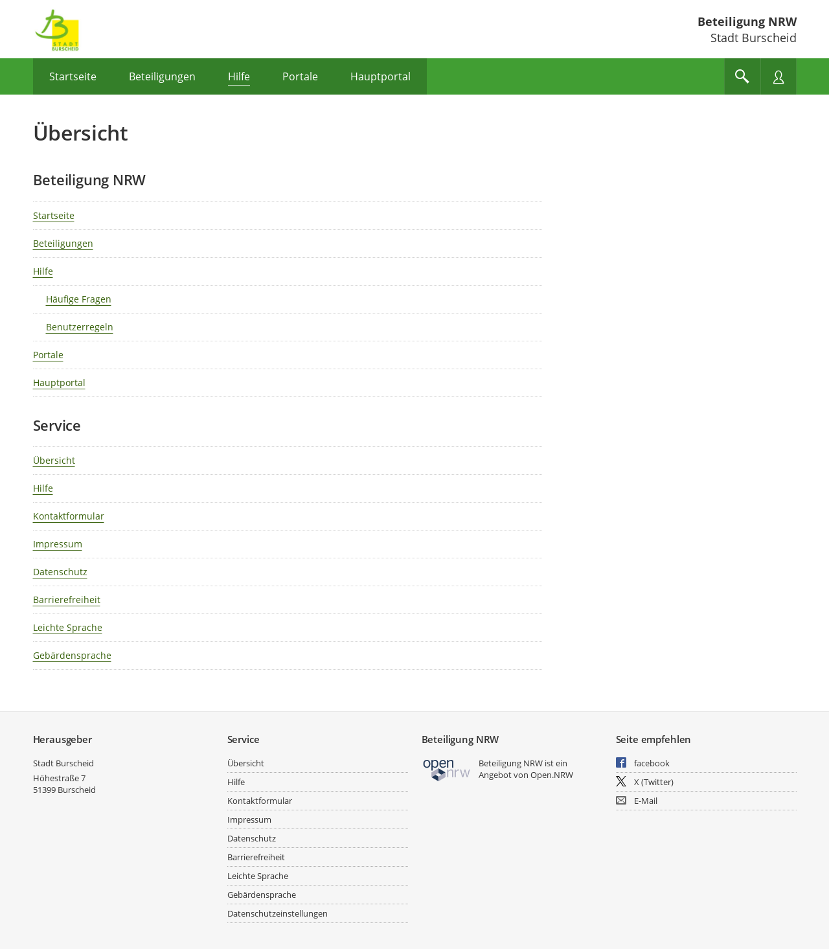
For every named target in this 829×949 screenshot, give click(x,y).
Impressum (57, 544)
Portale (48, 355)
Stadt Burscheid (63, 763)
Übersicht (54, 460)
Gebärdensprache (72, 655)
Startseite (53, 215)
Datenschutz (60, 572)
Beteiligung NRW (747, 21)
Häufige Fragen (78, 299)
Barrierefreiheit (66, 599)
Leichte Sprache (67, 627)
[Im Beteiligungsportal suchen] (742, 76)
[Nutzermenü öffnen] (778, 76)
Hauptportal (59, 382)
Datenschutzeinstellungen (277, 913)
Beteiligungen (63, 243)
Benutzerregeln (79, 327)
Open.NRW (551, 775)
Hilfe (43, 271)
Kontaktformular (68, 516)
